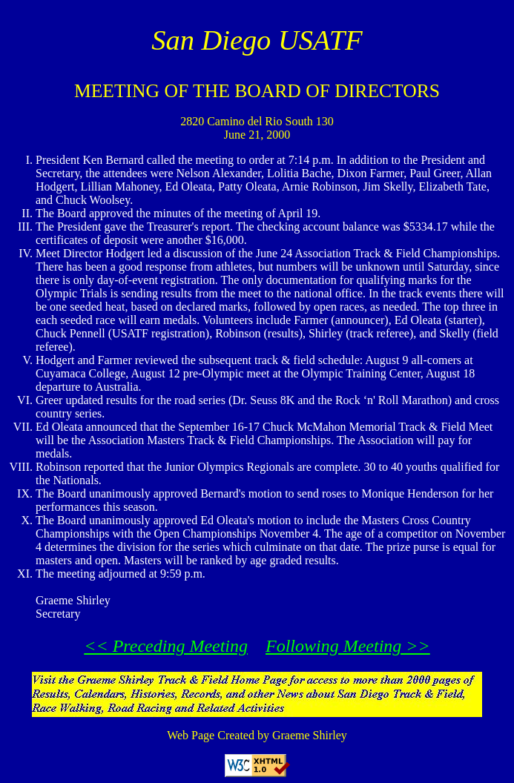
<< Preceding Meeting (166, 645)
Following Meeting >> (348, 645)
